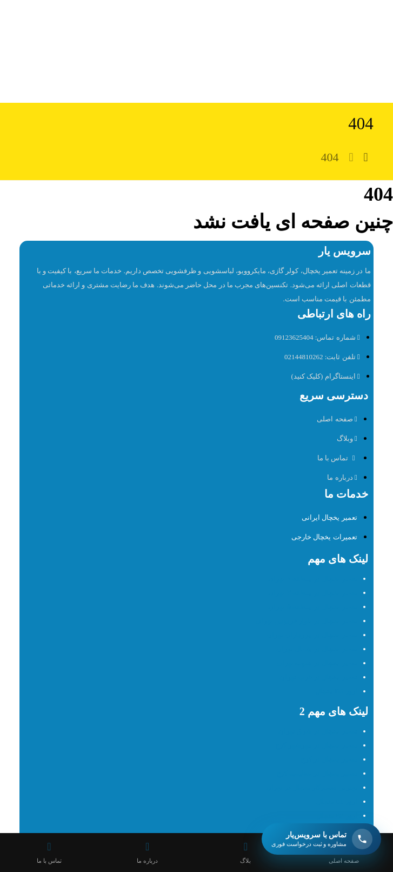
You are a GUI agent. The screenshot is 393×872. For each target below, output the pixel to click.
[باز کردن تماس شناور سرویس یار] (321, 839)
